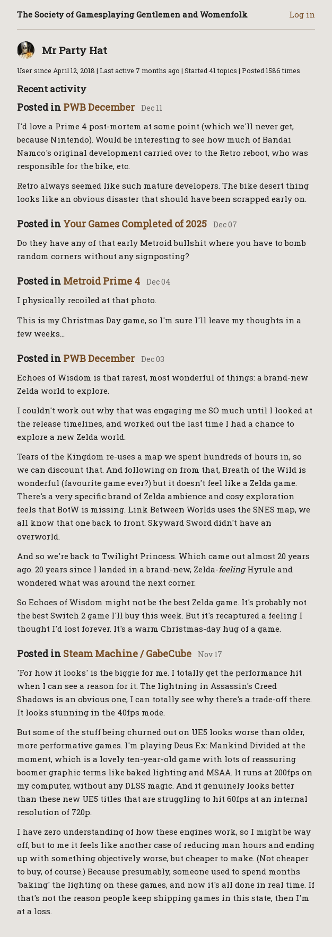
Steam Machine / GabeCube (127, 653)
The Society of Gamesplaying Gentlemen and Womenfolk (132, 14)
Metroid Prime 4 (101, 281)
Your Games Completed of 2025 (135, 223)
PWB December (99, 107)
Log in (302, 14)
